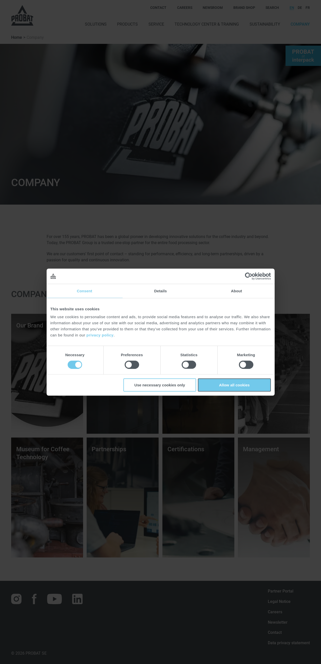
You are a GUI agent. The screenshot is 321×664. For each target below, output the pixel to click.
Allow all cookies (234, 385)
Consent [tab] (84, 291)
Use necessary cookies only (159, 385)
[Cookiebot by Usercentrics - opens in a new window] (248, 276)
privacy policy (100, 335)
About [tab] (236, 291)
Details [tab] (160, 291)
